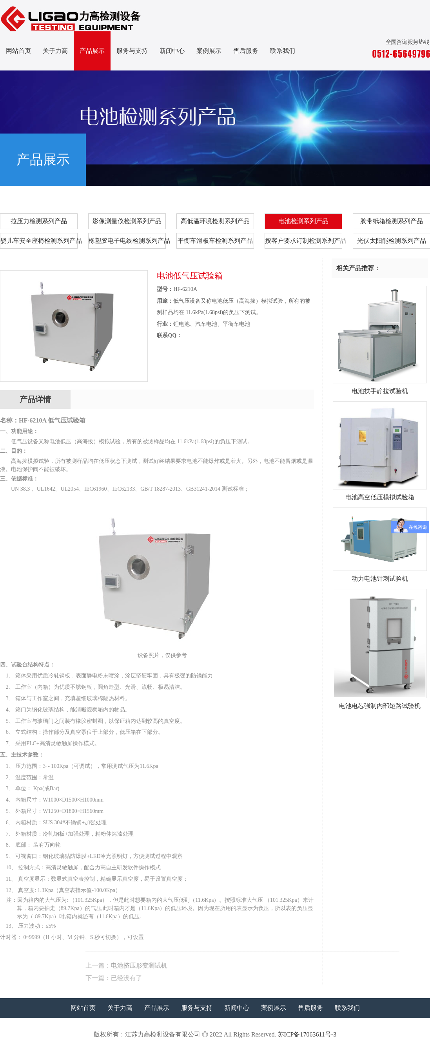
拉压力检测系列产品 (39, 221)
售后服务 (245, 50)
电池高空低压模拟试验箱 (380, 494)
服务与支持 (132, 50)
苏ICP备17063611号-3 (307, 1034)
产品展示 (92, 50)
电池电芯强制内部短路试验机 (380, 703)
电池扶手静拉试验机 (380, 388)
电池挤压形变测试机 (274, 965)
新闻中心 (172, 50)
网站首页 (18, 50)
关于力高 (55, 50)
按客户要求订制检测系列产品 (303, 240)
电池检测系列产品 (405, 174)
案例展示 (208, 50)
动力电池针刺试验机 (380, 575)
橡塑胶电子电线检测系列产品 (127, 240)
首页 (338, 174)
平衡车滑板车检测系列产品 (215, 240)
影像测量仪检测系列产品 (127, 221)
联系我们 (282, 50)
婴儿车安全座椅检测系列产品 (39, 240)
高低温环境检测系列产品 (215, 221)
